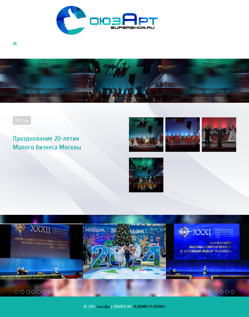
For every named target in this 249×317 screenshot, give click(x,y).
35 (205, 292)
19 (116, 292)
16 (100, 292)
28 (166, 292)
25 (149, 292)
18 (111, 292)
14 (89, 292)
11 (72, 292)
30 (177, 292)
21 (127, 292)
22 (133, 292)
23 (138, 292)
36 (210, 292)
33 (194, 292)
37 (216, 292)
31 (183, 292)
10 (66, 292)
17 (105, 292)
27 (161, 292)
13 (83, 292)
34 (199, 292)
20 (122, 292)
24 (144, 292)
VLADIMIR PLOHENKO (149, 306)
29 (172, 292)
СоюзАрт (103, 306)
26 (155, 292)
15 (94, 292)
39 (227, 292)
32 (188, 292)
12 (78, 292)
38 (221, 292)
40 (232, 292)
